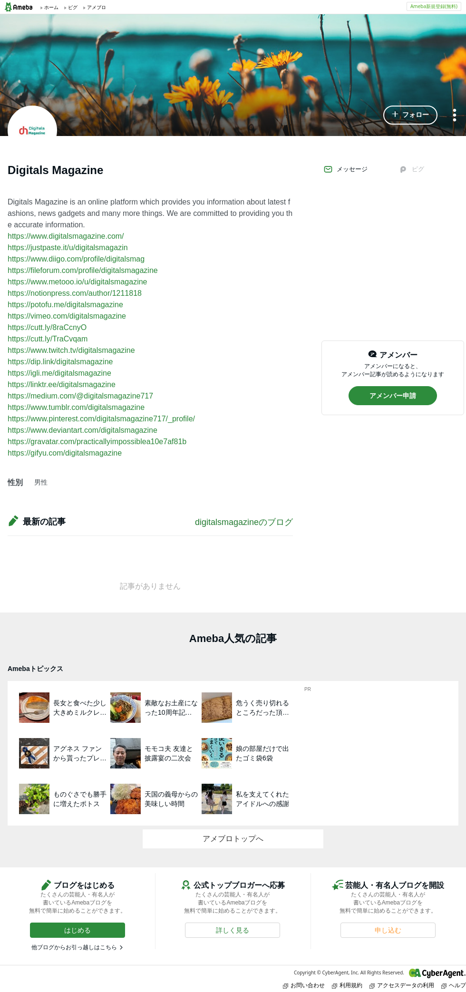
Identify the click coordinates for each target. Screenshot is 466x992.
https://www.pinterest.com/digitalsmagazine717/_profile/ (101, 419)
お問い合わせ (304, 985)
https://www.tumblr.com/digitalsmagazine (76, 407)
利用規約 (347, 985)
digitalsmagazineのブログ (244, 522)
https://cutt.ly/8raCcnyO (47, 327)
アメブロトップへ (233, 839)
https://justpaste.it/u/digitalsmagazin (68, 247)
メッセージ (345, 169)
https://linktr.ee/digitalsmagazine (62, 384)
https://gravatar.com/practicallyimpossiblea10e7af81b (97, 442)
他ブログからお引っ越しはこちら (74, 947)
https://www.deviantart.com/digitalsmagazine (82, 430)
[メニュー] (454, 116)
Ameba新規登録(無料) (433, 6)
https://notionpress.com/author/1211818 (75, 293)
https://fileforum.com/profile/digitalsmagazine (83, 270)
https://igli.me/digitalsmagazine (59, 373)
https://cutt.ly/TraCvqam (47, 339)
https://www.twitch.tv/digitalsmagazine (71, 350)
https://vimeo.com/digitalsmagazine (67, 316)
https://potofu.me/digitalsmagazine (65, 305)
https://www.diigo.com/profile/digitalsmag (76, 259)
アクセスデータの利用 (401, 985)
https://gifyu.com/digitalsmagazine (65, 453)
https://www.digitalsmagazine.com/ (66, 236)
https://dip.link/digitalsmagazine (60, 362)
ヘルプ (453, 985)
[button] (410, 115)
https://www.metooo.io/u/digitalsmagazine (77, 282)
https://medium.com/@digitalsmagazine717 (80, 396)
